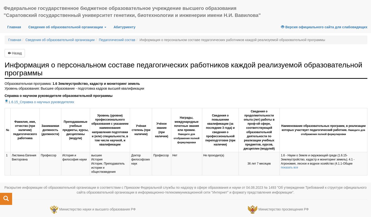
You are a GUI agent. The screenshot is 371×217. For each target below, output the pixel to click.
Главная (16, 26)
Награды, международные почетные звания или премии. (186, 130)
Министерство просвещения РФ (283, 209)
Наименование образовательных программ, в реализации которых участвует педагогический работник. (323, 130)
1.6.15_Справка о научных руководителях (39, 102)
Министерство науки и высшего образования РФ (97, 209)
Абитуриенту (124, 27)
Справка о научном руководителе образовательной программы (59, 96)
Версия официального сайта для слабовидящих (324, 27)
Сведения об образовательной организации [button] (67, 27)
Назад (15, 53)
